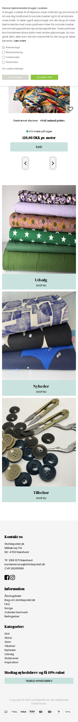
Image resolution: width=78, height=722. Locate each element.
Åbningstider (13, 596)
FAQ (7, 604)
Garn (8, 642)
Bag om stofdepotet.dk (20, 600)
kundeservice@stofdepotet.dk (25, 564)
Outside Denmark (16, 612)
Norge (9, 608)
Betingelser (12, 616)
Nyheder (10, 650)
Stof (7, 634)
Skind (8, 638)
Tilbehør (10, 646)
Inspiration (11, 662)
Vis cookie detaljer (12, 68)
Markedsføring (14, 52)
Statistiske (12, 62)
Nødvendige (13, 47)
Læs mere (20, 40)
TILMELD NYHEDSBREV (39, 681)
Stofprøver (12, 658)
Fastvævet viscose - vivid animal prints (39, 120)
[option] (39, 109)
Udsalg (9, 654)
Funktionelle (12, 57)
